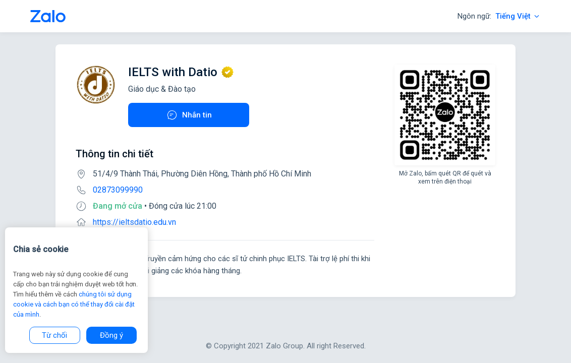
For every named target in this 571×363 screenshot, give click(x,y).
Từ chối (54, 335)
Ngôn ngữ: (499, 16)
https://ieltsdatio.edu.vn (134, 222)
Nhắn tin (189, 115)
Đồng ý (111, 335)
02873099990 (118, 190)
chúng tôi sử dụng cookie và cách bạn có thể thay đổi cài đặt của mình (74, 304)
